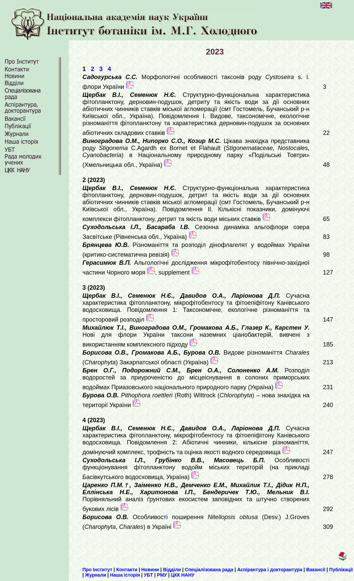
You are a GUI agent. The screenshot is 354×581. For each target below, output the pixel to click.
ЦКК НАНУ (182, 575)
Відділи (172, 569)
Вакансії (315, 569)
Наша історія (125, 575)
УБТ (148, 575)
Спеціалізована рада (209, 569)
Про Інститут (97, 569)
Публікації (341, 569)
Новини (150, 569)
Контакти (126, 569)
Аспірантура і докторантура (269, 569)
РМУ (162, 575)
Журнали (95, 575)
